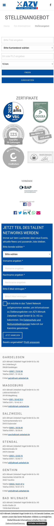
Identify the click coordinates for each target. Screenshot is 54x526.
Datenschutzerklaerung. (15, 523)
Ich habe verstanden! (37, 523)
